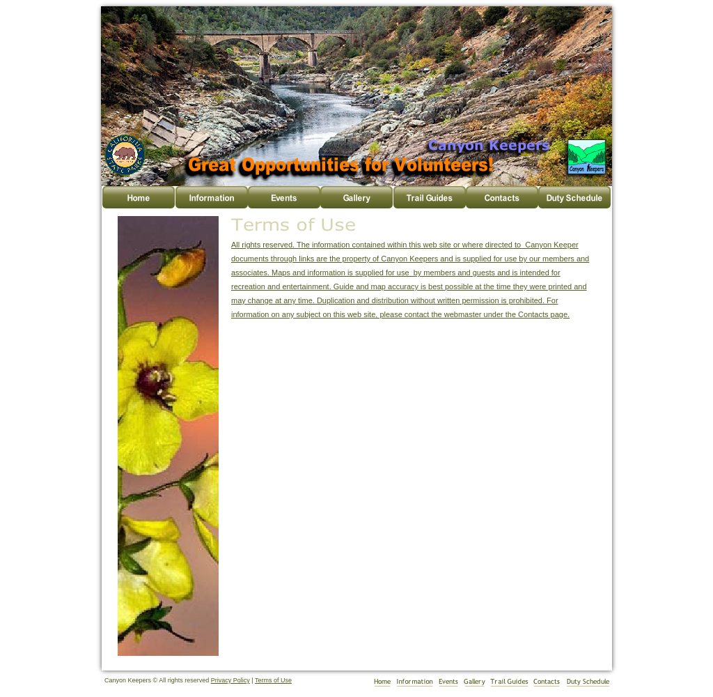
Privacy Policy (230, 680)
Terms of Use (273, 680)
